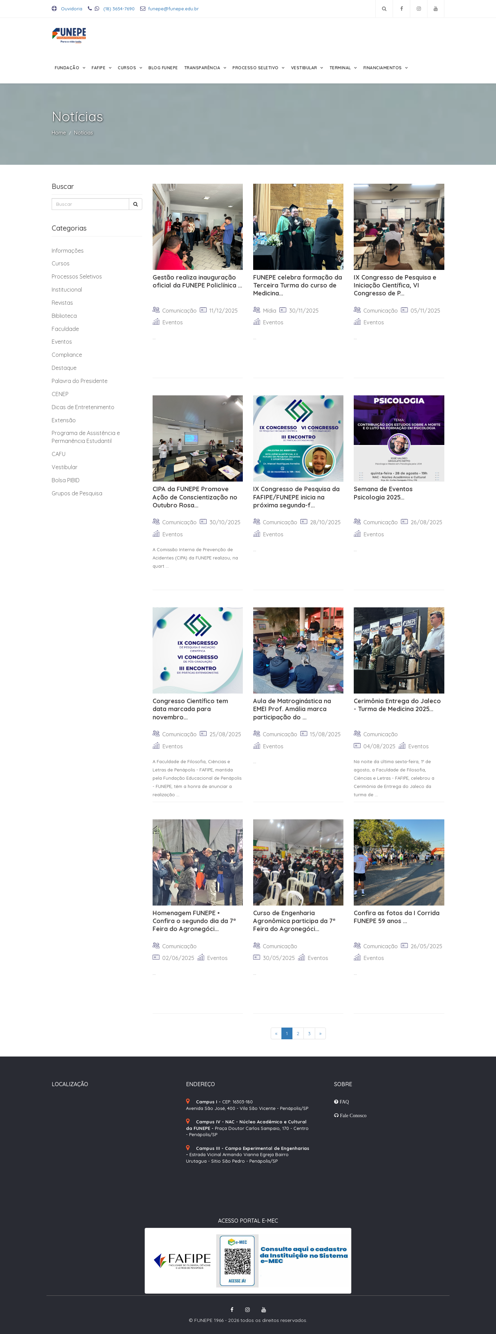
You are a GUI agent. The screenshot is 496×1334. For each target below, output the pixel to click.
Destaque (64, 367)
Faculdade (65, 328)
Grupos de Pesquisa (77, 493)
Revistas (62, 302)
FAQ (343, 1101)
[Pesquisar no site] (384, 9)
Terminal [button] (341, 67)
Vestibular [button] (305, 67)
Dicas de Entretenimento (83, 407)
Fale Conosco (352, 1115)
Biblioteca (64, 315)
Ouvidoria (67, 8)
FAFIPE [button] (99, 67)
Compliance (67, 354)
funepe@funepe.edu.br (169, 8)
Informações (68, 250)
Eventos (62, 341)
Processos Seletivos (77, 276)
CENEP (60, 394)
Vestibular (65, 467)
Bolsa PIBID (66, 480)
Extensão (64, 420)
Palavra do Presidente (79, 380)
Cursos (61, 263)
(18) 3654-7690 (111, 8)
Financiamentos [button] (383, 67)
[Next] (320, 1033)
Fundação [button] (68, 67)
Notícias (83, 132)
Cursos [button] (127, 67)
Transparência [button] (202, 67)
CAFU (58, 454)
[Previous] (276, 1033)
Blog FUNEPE (163, 67)
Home (59, 132)
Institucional (67, 289)
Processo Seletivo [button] (256, 67)
